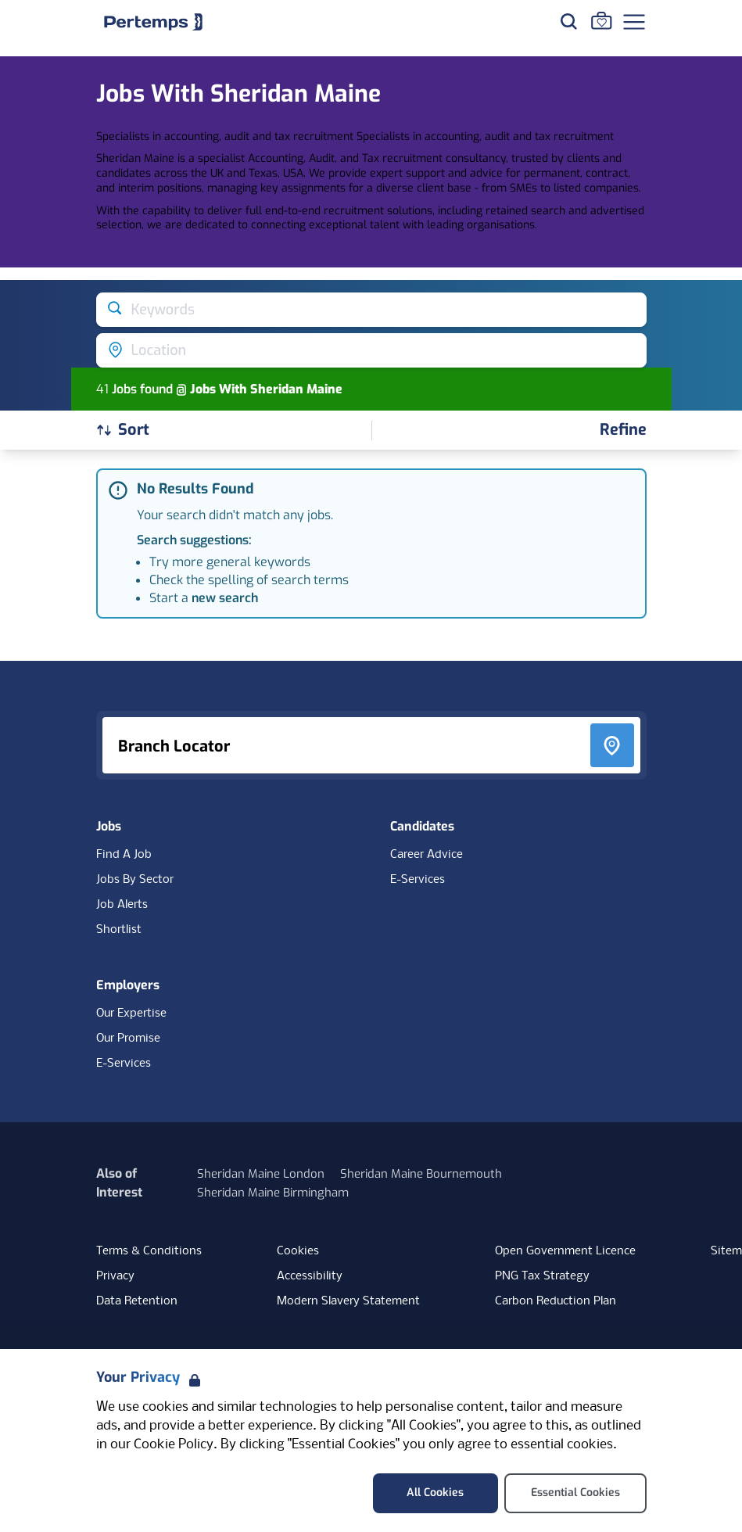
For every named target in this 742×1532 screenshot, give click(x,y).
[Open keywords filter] (371, 309)
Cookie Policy (173, 1444)
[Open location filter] (371, 350)
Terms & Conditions (149, 1251)
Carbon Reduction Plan (555, 1301)
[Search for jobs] (568, 21)
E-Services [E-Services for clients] (123, 1063)
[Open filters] (623, 430)
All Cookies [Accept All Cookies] (435, 1492)
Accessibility (309, 1276)
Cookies (298, 1251)
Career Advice (426, 855)
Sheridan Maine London (260, 1174)
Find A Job (124, 855)
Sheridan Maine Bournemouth (421, 1174)
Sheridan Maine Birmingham (273, 1192)
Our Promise (128, 1038)
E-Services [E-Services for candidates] (417, 880)
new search (225, 598)
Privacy (115, 1276)
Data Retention (136, 1301)
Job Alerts (122, 905)
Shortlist (119, 930)
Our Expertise (131, 1013)
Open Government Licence (565, 1251)
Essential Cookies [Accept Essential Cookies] (575, 1492)
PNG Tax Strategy (542, 1276)
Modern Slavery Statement (348, 1301)
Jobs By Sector (135, 880)
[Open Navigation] (634, 22)
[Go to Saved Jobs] (601, 20)
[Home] (153, 22)
